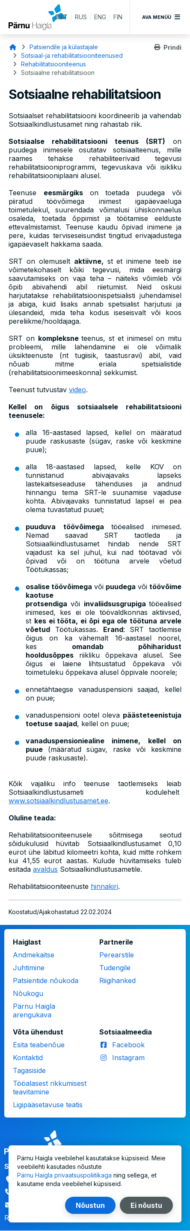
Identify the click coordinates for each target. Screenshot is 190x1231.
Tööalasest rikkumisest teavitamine (49, 1087)
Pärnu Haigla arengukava (34, 1010)
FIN (117, 17)
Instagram (128, 1057)
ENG (100, 17)
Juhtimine (29, 967)
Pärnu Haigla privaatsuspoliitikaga (64, 1175)
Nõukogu (28, 993)
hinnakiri (104, 886)
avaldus (45, 869)
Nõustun (90, 1205)
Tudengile (115, 967)
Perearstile (116, 955)
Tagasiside (29, 1070)
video (77, 389)
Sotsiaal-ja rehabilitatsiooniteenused (72, 55)
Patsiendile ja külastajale (64, 47)
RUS (81, 17)
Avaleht (13, 47)
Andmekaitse (33, 955)
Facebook (128, 1044)
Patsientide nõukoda (45, 980)
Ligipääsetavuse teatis (48, 1104)
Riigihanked (117, 980)
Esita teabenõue (39, 1044)
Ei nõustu (146, 1205)
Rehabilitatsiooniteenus (53, 64)
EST (61, 17)
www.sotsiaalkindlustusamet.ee (58, 800)
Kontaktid (28, 1057)
